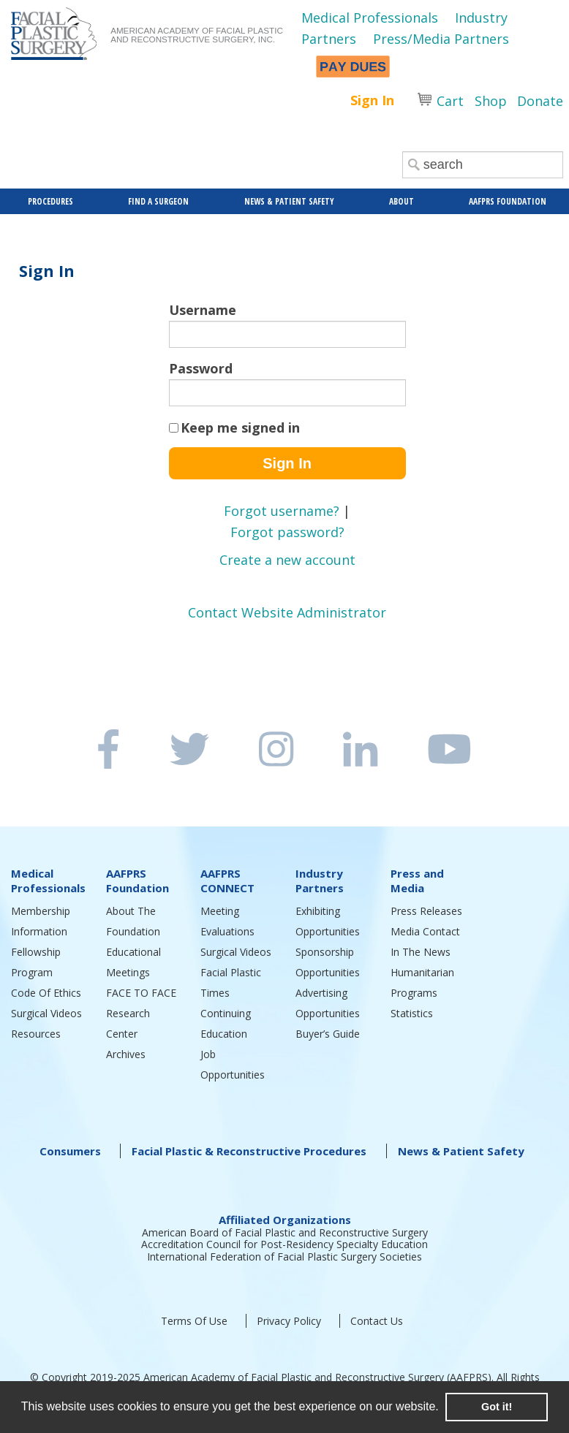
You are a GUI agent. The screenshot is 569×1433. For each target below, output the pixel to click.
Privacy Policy (289, 1321)
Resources (36, 1034)
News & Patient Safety (461, 1151)
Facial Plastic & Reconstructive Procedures (249, 1151)
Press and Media (417, 880)
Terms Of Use (194, 1321)
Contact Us (376, 1321)
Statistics (412, 1013)
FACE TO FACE (141, 993)
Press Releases (426, 911)
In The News (421, 952)
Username (202, 310)
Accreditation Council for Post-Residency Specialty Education (284, 1244)
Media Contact (425, 931)
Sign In (372, 100)
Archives (126, 1054)
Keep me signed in (240, 427)
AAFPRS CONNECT (227, 880)
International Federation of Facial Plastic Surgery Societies (284, 1256)
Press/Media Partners (441, 38)
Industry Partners (319, 880)
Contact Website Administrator (287, 612)
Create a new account (287, 560)
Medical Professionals (369, 17)
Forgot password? (287, 532)
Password (201, 368)
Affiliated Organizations (285, 1219)
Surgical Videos (46, 1013)
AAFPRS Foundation (137, 880)
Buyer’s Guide (327, 1034)
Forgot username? (281, 511)
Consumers (70, 1151)
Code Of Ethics (46, 993)
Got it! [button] (496, 1407)
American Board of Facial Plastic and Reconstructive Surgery (285, 1232)
